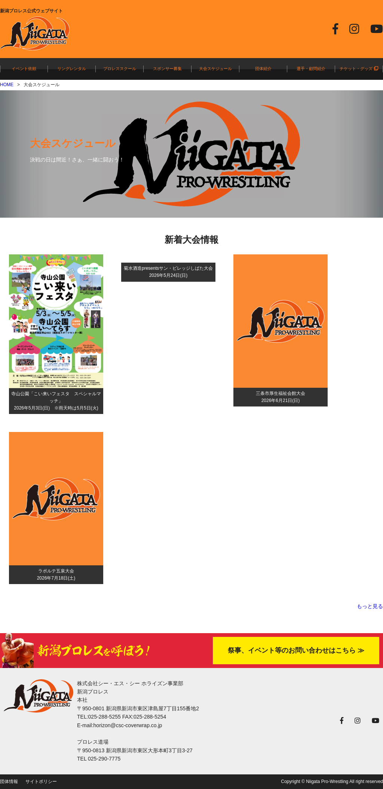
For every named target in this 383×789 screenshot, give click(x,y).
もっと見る (370, 606)
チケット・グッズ (359, 68)
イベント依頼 (24, 68)
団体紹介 (263, 68)
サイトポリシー (41, 781)
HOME (6, 84)
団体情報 (9, 781)
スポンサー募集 (167, 68)
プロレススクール (119, 68)
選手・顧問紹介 (311, 68)
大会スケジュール (215, 68)
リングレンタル (71, 68)
